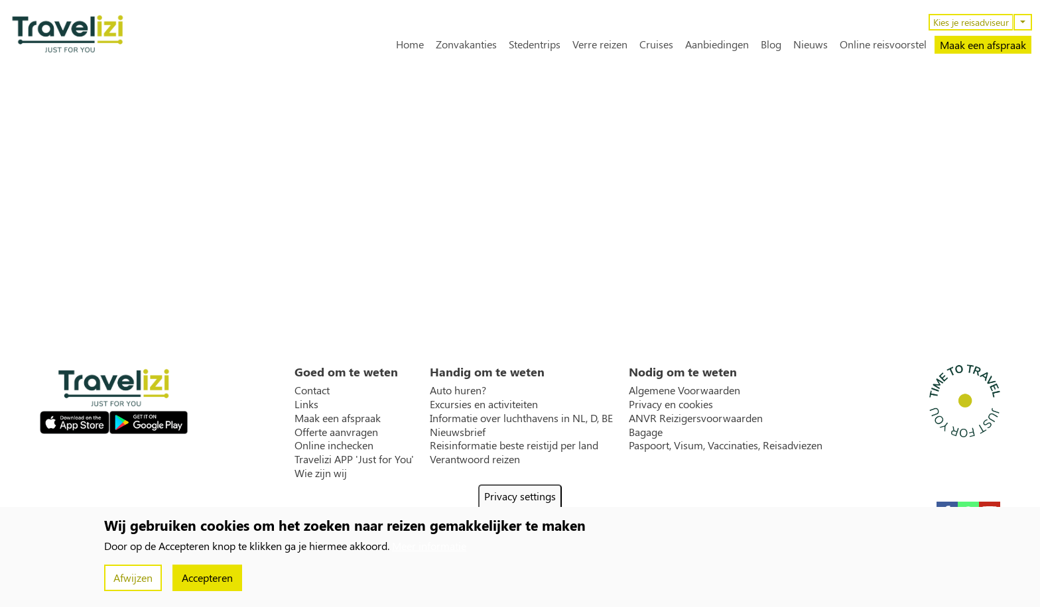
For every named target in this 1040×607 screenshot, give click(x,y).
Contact (312, 390)
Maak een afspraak (983, 45)
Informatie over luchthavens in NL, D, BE (521, 418)
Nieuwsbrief (458, 432)
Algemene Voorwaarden (684, 390)
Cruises (656, 44)
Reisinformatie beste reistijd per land (514, 445)
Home (410, 44)
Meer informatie (429, 546)
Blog (771, 44)
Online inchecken (333, 445)
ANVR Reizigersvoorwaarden (696, 418)
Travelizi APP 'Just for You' (354, 459)
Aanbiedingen (717, 44)
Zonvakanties (466, 44)
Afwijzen (133, 577)
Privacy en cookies (671, 404)
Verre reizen (599, 44)
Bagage (646, 432)
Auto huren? (458, 390)
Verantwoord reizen (475, 459)
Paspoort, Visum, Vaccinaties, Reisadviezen (725, 445)
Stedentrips (534, 44)
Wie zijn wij (320, 473)
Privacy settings (520, 496)
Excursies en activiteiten (484, 404)
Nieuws (810, 44)
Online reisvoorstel (883, 44)
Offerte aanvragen (336, 432)
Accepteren (207, 577)
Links (306, 404)
